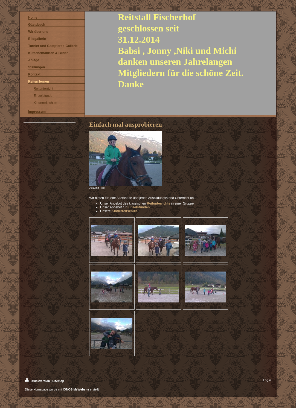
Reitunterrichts (158, 203)
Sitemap (58, 381)
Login (267, 380)
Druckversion (38, 381)
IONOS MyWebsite (76, 389)
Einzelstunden (138, 207)
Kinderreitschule (125, 211)
